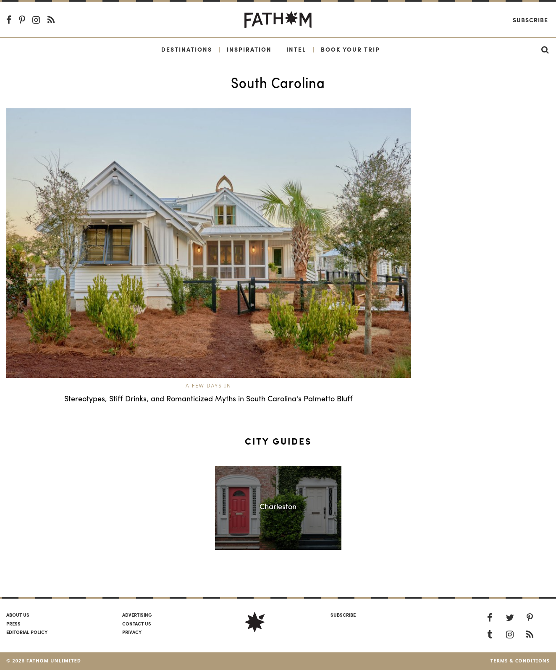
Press (13, 623)
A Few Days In (208, 385)
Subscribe (530, 20)
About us (17, 614)
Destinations (186, 49)
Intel (296, 49)
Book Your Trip (350, 49)
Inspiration (249, 49)
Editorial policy (26, 631)
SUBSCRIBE (343, 614)
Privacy (132, 631)
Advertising (137, 614)
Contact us (136, 623)
